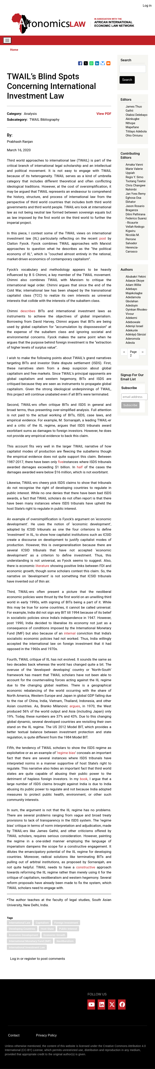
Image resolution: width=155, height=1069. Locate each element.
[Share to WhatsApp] (91, 63)
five (60, 462)
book (84, 779)
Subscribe (129, 388)
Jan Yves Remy (136, 194)
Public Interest (68, 928)
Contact (14, 1035)
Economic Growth (54, 935)
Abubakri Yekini (136, 276)
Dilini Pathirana (135, 214)
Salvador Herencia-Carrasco (132, 247)
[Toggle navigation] (7, 40)
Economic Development (23, 935)
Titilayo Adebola (136, 131)
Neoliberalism (65, 941)
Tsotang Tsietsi (136, 181)
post (102, 238)
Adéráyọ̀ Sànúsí (136, 334)
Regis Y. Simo (134, 177)
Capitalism (42, 922)
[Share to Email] (108, 63)
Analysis (30, 114)
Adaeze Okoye (135, 280)
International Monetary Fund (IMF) (30, 941)
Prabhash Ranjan (20, 142)
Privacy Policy (46, 1035)
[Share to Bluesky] (103, 63)
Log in (147, 5)
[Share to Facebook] (80, 63)
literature (42, 566)
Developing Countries (22, 928)
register (30, 959)
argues (75, 706)
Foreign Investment (66, 922)
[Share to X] (86, 63)
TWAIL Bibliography (44, 119)
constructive (85, 867)
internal (69, 633)
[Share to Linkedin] (97, 63)
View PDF (103, 114)
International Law (19, 922)
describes (27, 311)
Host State (47, 928)
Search (127, 80)
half (80, 467)
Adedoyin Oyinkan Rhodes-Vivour (137, 310)
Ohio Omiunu (134, 135)
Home (14, 50)
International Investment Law (27, 947)
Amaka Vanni (134, 164)
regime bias (66, 753)
